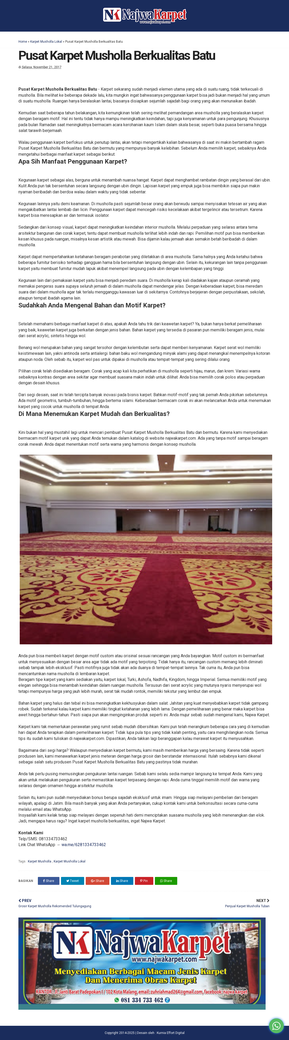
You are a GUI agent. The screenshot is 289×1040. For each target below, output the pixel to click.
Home (22, 41)
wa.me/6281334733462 (84, 844)
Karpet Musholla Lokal (46, 41)
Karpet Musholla (40, 861)
